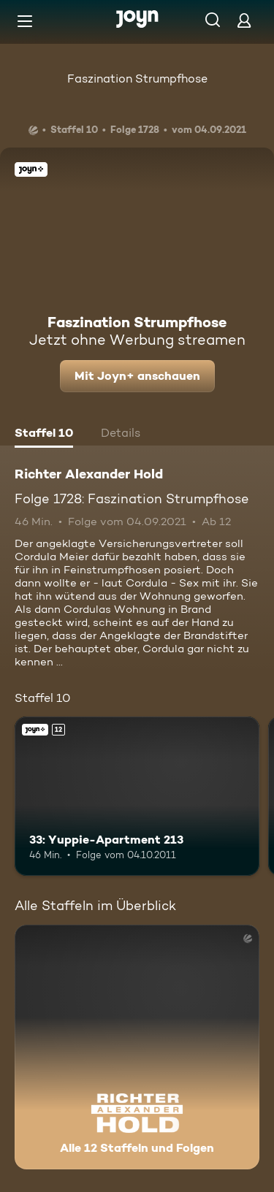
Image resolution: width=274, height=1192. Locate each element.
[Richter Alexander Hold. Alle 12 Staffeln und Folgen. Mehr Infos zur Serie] (137, 1047)
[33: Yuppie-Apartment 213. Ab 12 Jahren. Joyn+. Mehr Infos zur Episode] (137, 796)
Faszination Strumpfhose (137, 78)
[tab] (44, 434)
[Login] (244, 20)
